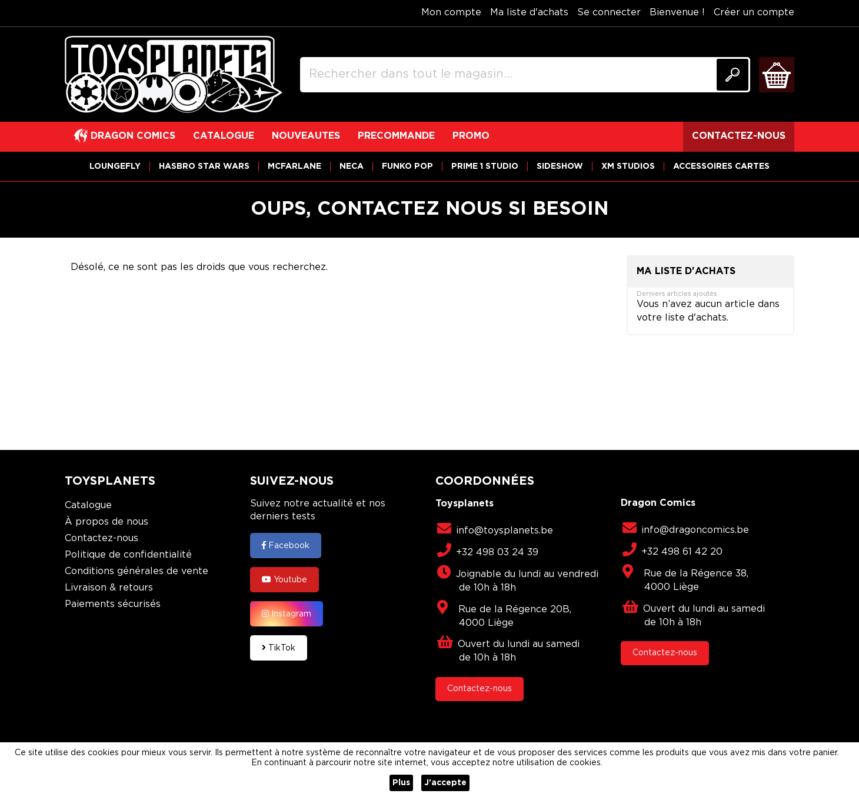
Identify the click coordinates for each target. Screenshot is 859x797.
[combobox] (525, 74)
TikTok (278, 647)
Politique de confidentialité (128, 555)
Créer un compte (754, 12)
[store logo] (173, 75)
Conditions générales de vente (136, 571)
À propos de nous (106, 522)
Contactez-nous (101, 538)
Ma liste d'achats (529, 12)
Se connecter (609, 12)
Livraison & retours (109, 587)
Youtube (284, 579)
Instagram (286, 613)
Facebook (285, 545)
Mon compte (451, 12)
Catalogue (88, 505)
